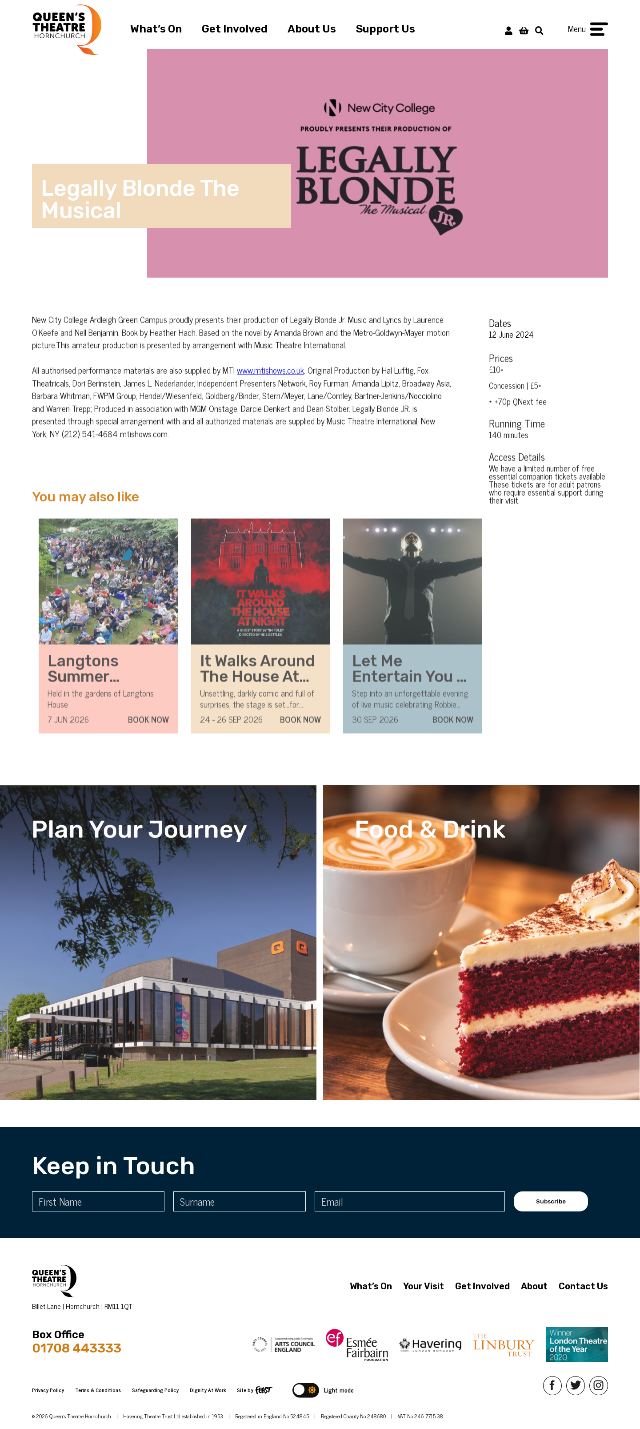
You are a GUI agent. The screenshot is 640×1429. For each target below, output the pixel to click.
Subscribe (551, 1201)
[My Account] (508, 30)
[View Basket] (523, 30)
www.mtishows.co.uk (270, 386)
